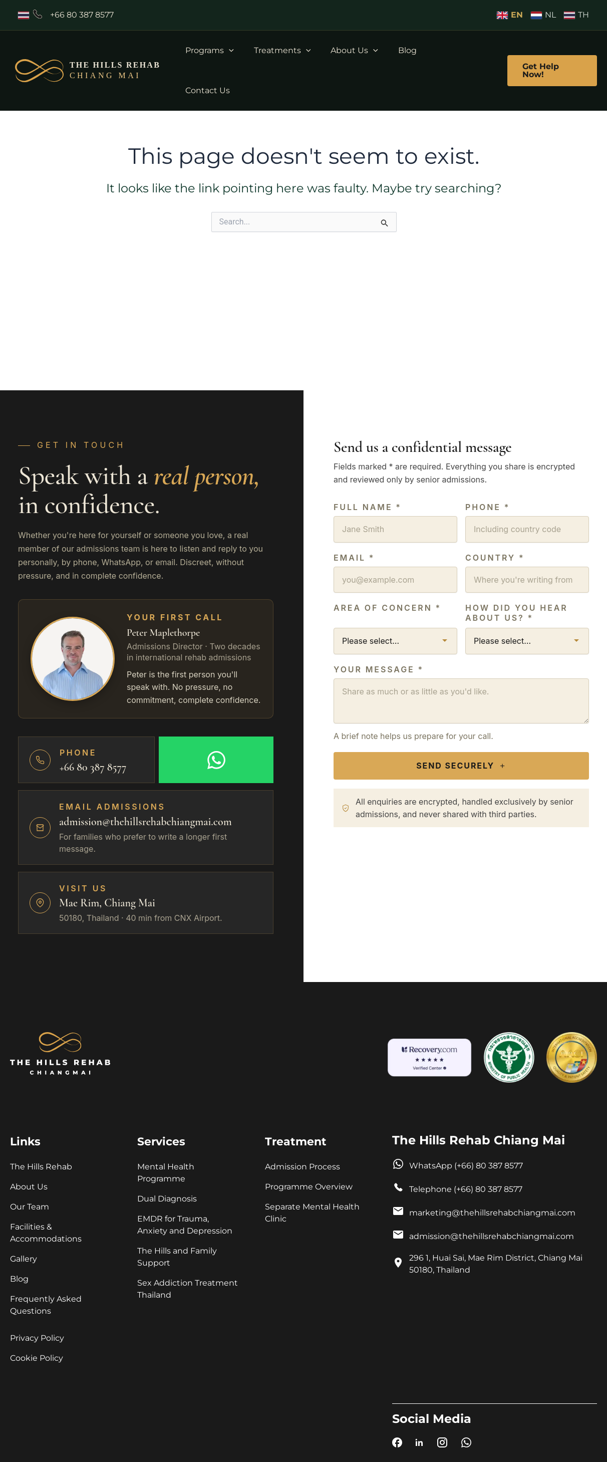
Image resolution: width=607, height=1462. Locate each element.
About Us (359, 51)
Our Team (29, 1206)
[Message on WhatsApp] (216, 757)
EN (510, 15)
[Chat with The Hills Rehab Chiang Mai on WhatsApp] (466, 1444)
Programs (222, 51)
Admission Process (302, 1166)
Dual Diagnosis (168, 1198)
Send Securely (461, 763)
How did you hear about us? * (516, 610)
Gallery (23, 1259)
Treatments (291, 51)
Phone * (487, 505)
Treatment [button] (296, 1141)
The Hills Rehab (41, 1166)
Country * (495, 555)
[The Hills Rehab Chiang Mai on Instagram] (442, 1444)
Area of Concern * (387, 605)
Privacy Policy (37, 1338)
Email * (354, 555)
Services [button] (161, 1141)
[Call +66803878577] (66, 15)
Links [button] (25, 1141)
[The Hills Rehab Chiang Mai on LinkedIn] (419, 1444)
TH (576, 15)
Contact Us (456, 50)
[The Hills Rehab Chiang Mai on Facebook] (397, 1444)
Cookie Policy (36, 1358)
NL (543, 15)
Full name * (368, 505)
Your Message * (379, 667)
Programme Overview (309, 1186)
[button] (242, 51)
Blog (408, 50)
